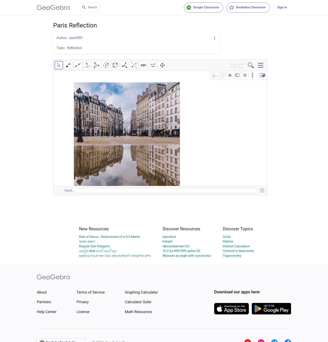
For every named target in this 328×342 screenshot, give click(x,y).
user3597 (76, 38)
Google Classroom (202, 7)
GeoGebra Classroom (247, 7)
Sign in (282, 7)
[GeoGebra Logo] (53, 7)
